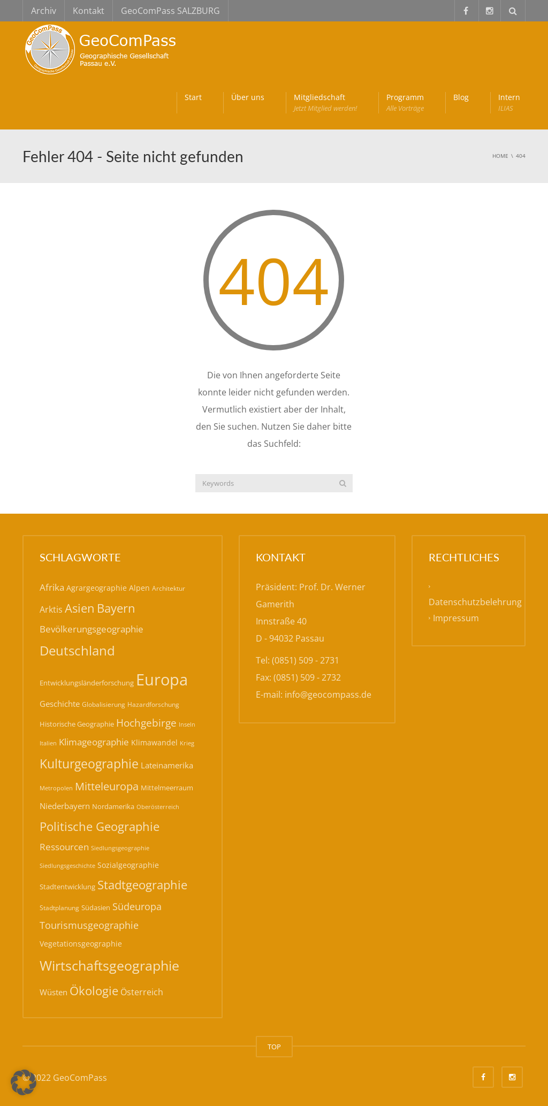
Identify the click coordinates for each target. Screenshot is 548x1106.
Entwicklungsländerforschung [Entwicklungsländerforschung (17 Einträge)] (87, 683)
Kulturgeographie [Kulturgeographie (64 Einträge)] (89, 763)
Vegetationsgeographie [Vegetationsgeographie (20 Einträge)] (81, 944)
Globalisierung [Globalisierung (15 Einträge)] (103, 704)
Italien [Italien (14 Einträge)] (48, 743)
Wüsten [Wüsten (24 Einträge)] (53, 992)
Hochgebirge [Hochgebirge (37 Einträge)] (146, 722)
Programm (405, 102)
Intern (509, 102)
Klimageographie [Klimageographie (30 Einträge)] (94, 742)
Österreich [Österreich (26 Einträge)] (141, 992)
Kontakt (88, 11)
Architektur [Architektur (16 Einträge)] (168, 588)
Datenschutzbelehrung (475, 602)
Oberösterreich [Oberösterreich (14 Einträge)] (157, 807)
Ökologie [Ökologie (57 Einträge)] (94, 990)
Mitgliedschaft (325, 102)
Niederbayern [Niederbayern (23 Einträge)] (65, 805)
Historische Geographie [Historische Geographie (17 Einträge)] (77, 724)
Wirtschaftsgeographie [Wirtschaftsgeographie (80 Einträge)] (109, 965)
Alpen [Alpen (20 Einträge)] (139, 588)
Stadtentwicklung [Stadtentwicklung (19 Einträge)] (67, 886)
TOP (274, 1046)
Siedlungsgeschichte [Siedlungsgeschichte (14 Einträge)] (67, 865)
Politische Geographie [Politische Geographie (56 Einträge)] (99, 826)
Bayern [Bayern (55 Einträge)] (116, 608)
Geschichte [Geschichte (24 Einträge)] (60, 704)
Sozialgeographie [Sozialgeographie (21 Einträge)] (128, 865)
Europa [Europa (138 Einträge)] (162, 679)
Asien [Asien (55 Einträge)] (80, 608)
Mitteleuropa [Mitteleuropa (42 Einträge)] (107, 786)
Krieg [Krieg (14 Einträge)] (187, 743)
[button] (23, 1082)
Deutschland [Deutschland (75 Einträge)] (77, 650)
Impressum (456, 618)
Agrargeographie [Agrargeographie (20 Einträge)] (96, 588)
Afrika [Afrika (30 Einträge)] (52, 587)
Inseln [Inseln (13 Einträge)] (187, 724)
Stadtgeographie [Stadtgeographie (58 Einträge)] (142, 884)
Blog (461, 97)
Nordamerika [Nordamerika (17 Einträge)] (113, 806)
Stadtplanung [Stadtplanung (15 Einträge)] (59, 908)
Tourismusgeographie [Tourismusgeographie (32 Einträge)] (89, 925)
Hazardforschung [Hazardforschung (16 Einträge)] (153, 704)
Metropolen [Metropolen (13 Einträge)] (56, 788)
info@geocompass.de (328, 694)
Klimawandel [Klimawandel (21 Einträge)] (154, 742)
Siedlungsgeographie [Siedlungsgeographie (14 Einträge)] (120, 848)
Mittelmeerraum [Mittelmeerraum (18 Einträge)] (167, 787)
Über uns (247, 97)
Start (193, 97)
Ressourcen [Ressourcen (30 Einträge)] (64, 847)
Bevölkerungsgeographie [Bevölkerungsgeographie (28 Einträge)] (91, 629)
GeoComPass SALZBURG (170, 11)
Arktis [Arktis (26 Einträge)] (51, 609)
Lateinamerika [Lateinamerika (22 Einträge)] (167, 765)
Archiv (43, 11)
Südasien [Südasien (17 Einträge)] (95, 907)
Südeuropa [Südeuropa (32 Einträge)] (137, 906)
